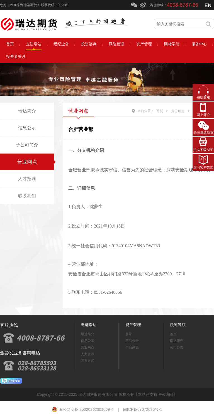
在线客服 (203, 97)
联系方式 (87, 361)
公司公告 (176, 347)
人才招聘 (27, 178)
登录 (128, 334)
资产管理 (133, 324)
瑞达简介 (27, 110)
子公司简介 (27, 144)
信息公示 (27, 127)
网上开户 (203, 115)
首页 (159, 111)
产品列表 (132, 347)
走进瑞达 (177, 111)
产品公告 (132, 341)
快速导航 (178, 324)
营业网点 (27, 162)
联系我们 (27, 195)
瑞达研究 (176, 341)
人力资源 (87, 354)
